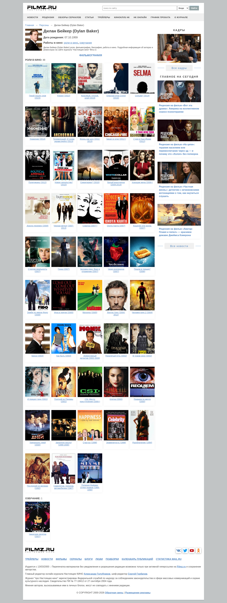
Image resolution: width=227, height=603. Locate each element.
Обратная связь (114, 592)
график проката (160, 17)
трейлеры (104, 17)
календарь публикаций (137, 559)
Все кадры (179, 68)
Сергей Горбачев (137, 574)
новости (32, 17)
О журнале (181, 17)
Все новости (179, 246)
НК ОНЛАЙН (140, 17)
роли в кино (71, 42)
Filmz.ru (181, 566)
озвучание (85, 42)
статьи (89, 17)
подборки (112, 559)
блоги (89, 559)
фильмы (61, 559)
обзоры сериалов (69, 17)
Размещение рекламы (138, 592)
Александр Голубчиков (97, 574)
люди (99, 559)
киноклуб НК (122, 17)
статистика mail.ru (169, 559)
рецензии (48, 17)
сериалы (76, 559)
